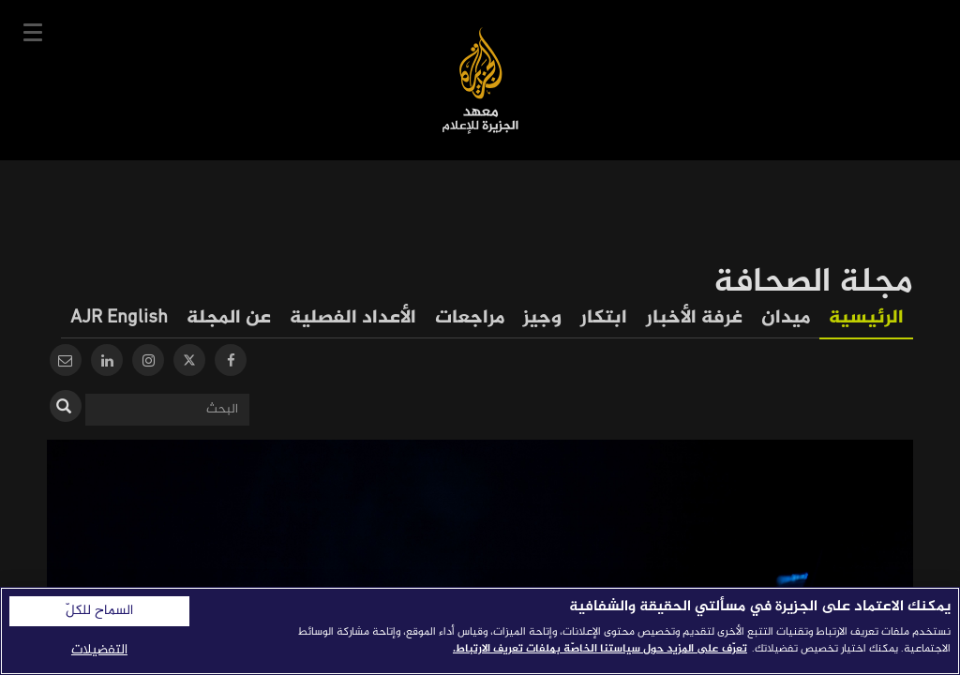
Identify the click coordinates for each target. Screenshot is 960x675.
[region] (480, 631)
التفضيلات (99, 650)
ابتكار (603, 318)
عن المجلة (229, 318)
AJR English (119, 318)
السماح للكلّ (99, 611)
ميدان (785, 318)
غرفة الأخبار (694, 318)
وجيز (542, 318)
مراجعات (469, 318)
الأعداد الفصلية (353, 318)
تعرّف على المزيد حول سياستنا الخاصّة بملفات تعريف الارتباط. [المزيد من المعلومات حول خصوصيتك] (600, 648)
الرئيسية (866, 318)
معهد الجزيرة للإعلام (480, 80)
